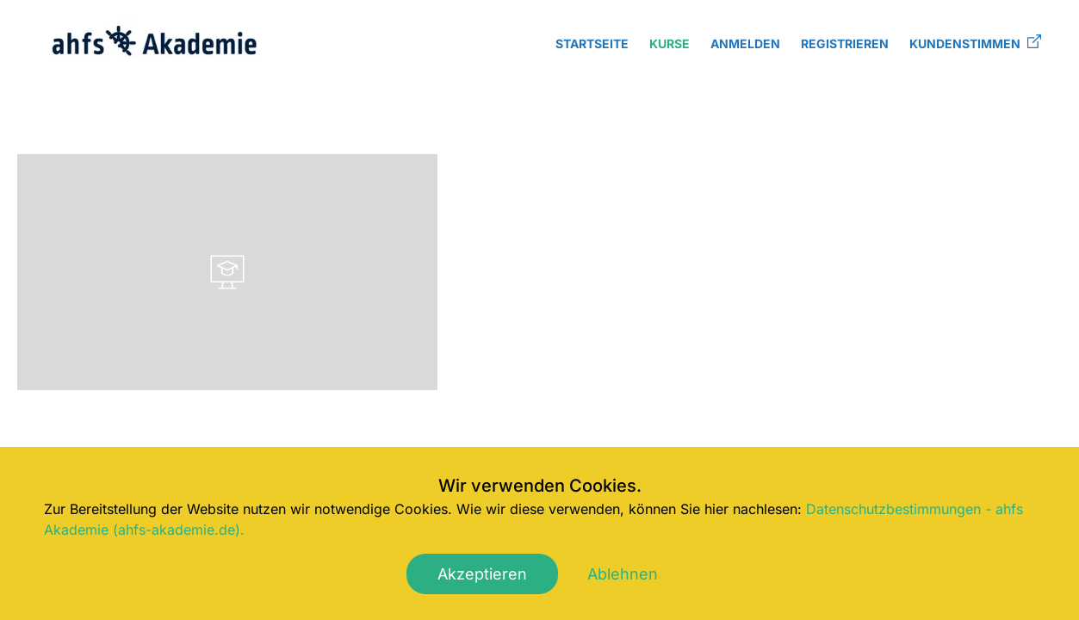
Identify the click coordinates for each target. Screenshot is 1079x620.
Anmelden (745, 43)
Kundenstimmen (975, 42)
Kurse (669, 43)
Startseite (592, 43)
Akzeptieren (482, 574)
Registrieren (845, 43)
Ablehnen (622, 574)
